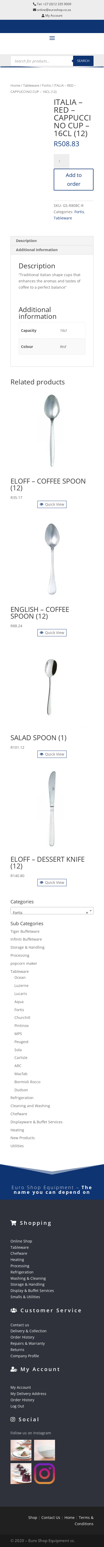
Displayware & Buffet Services (36, 1121)
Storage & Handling (27, 947)
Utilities (17, 1145)
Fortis (46, 85)
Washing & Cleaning (28, 1278)
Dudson (21, 1089)
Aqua (19, 1001)
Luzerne (21, 985)
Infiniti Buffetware (26, 939)
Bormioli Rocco (27, 1081)
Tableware (31, 85)
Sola (18, 1049)
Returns (17, 1349)
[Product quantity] (61, 161)
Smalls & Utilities (25, 1296)
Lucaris (20, 993)
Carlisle (21, 1057)
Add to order (74, 179)
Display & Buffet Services (32, 1290)
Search (83, 60)
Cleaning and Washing (30, 1105)
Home (15, 85)
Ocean (20, 977)
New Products (22, 1137)
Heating (17, 1129)
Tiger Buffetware (25, 931)
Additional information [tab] (37, 249)
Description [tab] (26, 240)
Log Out (17, 1406)
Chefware (18, 1113)
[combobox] (52, 910)
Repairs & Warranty (27, 1343)
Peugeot (21, 1041)
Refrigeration (22, 1097)
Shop (32, 1517)
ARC (17, 1065)
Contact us (19, 1324)
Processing (19, 955)
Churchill (22, 1017)
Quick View (52, 504)
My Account (20, 1387)
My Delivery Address (28, 1393)
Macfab (21, 1073)
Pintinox (21, 1025)
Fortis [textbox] (50, 912)
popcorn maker (23, 963)
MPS (18, 1033)
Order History (22, 1337)
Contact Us (50, 1517)
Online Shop (21, 1241)
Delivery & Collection (28, 1330)
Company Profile (24, 1355)
